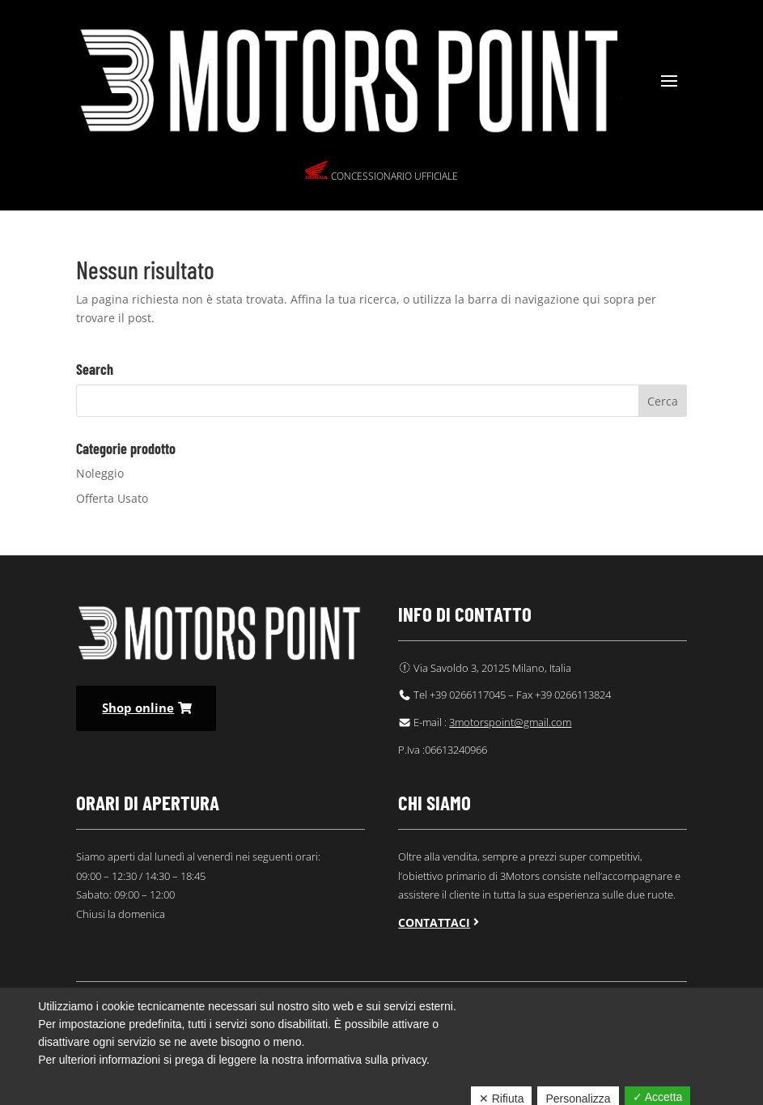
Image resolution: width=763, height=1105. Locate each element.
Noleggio (100, 473)
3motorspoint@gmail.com (510, 722)
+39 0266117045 (468, 694)
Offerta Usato (112, 498)
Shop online (138, 707)
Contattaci (434, 922)
